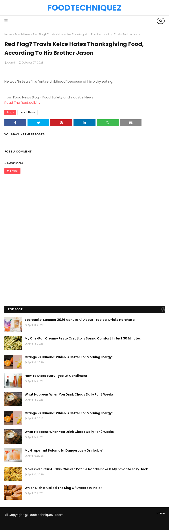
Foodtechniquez (84, 7)
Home (8, 34)
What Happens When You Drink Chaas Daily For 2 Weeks (69, 394)
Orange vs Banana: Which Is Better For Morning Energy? (69, 357)
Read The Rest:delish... (22, 102)
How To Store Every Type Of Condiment (56, 376)
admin (12, 62)
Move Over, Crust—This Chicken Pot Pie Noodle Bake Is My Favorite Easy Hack (86, 469)
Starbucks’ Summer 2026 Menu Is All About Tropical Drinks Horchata (80, 320)
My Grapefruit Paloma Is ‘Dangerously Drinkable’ (64, 450)
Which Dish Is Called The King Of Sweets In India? (63, 488)
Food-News (22, 34)
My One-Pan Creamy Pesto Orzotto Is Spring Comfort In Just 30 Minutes (83, 338)
